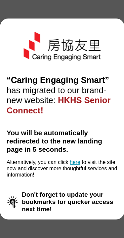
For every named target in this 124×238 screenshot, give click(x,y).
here (75, 162)
